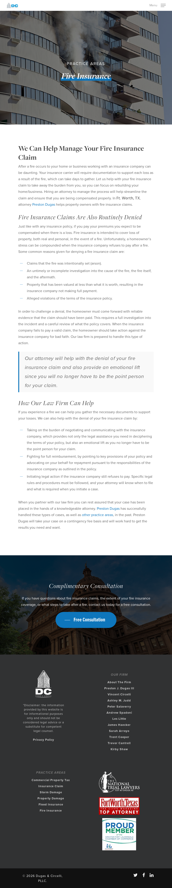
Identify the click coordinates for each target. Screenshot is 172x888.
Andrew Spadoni (119, 713)
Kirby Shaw (119, 749)
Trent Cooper (119, 737)
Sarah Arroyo (119, 731)
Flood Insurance (51, 804)
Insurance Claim (50, 786)
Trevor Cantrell (119, 743)
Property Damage (50, 798)
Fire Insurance (51, 810)
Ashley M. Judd (119, 700)
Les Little (119, 719)
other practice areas (97, 515)
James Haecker (119, 725)
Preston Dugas (43, 204)
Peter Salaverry (119, 706)
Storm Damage (51, 792)
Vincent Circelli (119, 694)
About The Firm (119, 682)
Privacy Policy (43, 740)
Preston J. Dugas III (119, 688)
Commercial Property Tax (51, 780)
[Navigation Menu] (157, 4)
